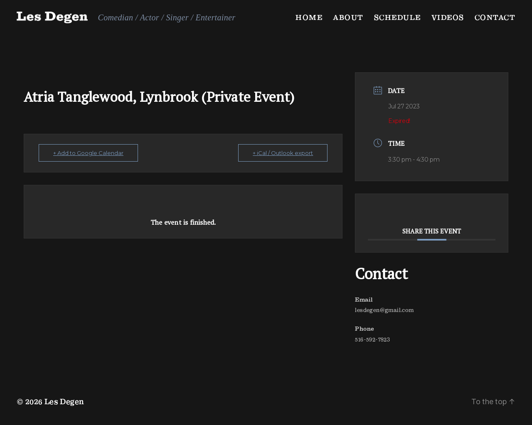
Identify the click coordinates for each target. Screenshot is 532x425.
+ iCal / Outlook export (283, 153)
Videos (447, 17)
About (348, 17)
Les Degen (64, 401)
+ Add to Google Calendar (88, 153)
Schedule (397, 17)
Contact (495, 17)
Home (309, 17)
